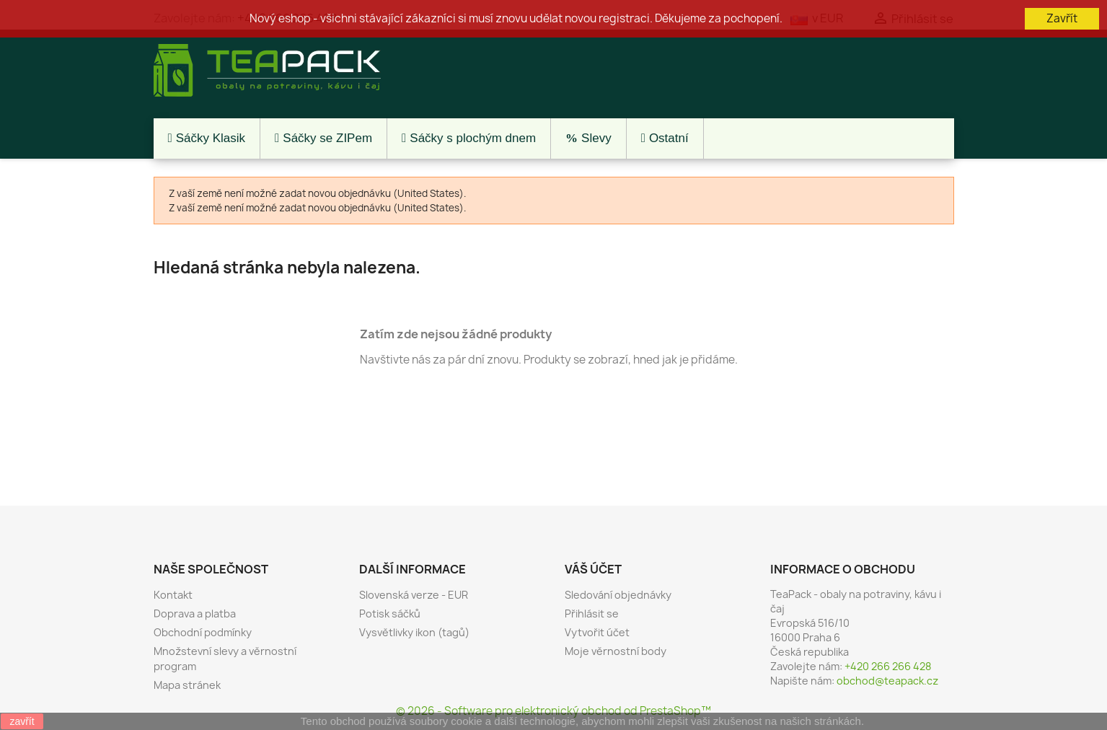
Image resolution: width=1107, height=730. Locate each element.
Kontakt (173, 595)
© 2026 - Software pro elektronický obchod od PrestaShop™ (553, 710)
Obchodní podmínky (203, 632)
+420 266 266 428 (887, 666)
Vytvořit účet (597, 632)
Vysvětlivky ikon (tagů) (414, 632)
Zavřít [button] (1061, 18)
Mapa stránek (187, 685)
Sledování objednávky (618, 595)
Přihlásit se (592, 613)
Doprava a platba (195, 613)
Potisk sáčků (389, 613)
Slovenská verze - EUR (413, 595)
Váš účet (593, 569)
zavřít (21, 721)
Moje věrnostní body (615, 651)
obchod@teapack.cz (887, 680)
